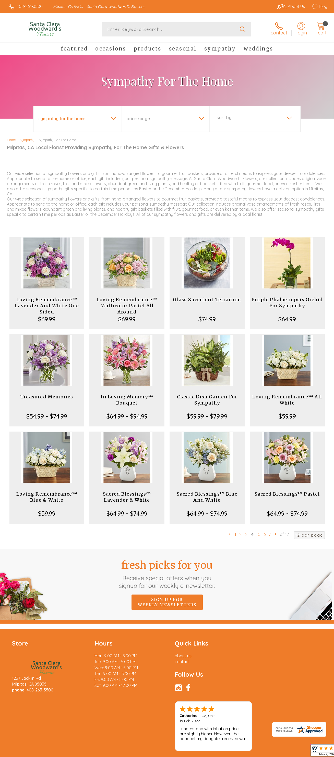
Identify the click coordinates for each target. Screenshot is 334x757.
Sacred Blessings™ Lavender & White (127, 497)
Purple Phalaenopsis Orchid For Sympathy (287, 303)
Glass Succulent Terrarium (207, 299)
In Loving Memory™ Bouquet (127, 400)
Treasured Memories (46, 397)
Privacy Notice (244, 752)
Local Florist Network (281, 752)
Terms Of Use (214, 752)
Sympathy (27, 140)
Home (11, 140)
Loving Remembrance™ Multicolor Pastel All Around (127, 306)
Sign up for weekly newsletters (167, 602)
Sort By (224, 117)
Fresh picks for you (167, 574)
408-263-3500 (30, 6)
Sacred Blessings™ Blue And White (207, 497)
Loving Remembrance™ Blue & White (46, 497)
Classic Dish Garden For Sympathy (207, 400)
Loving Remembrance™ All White (287, 400)
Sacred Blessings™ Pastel (287, 494)
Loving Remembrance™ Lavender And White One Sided (47, 306)
